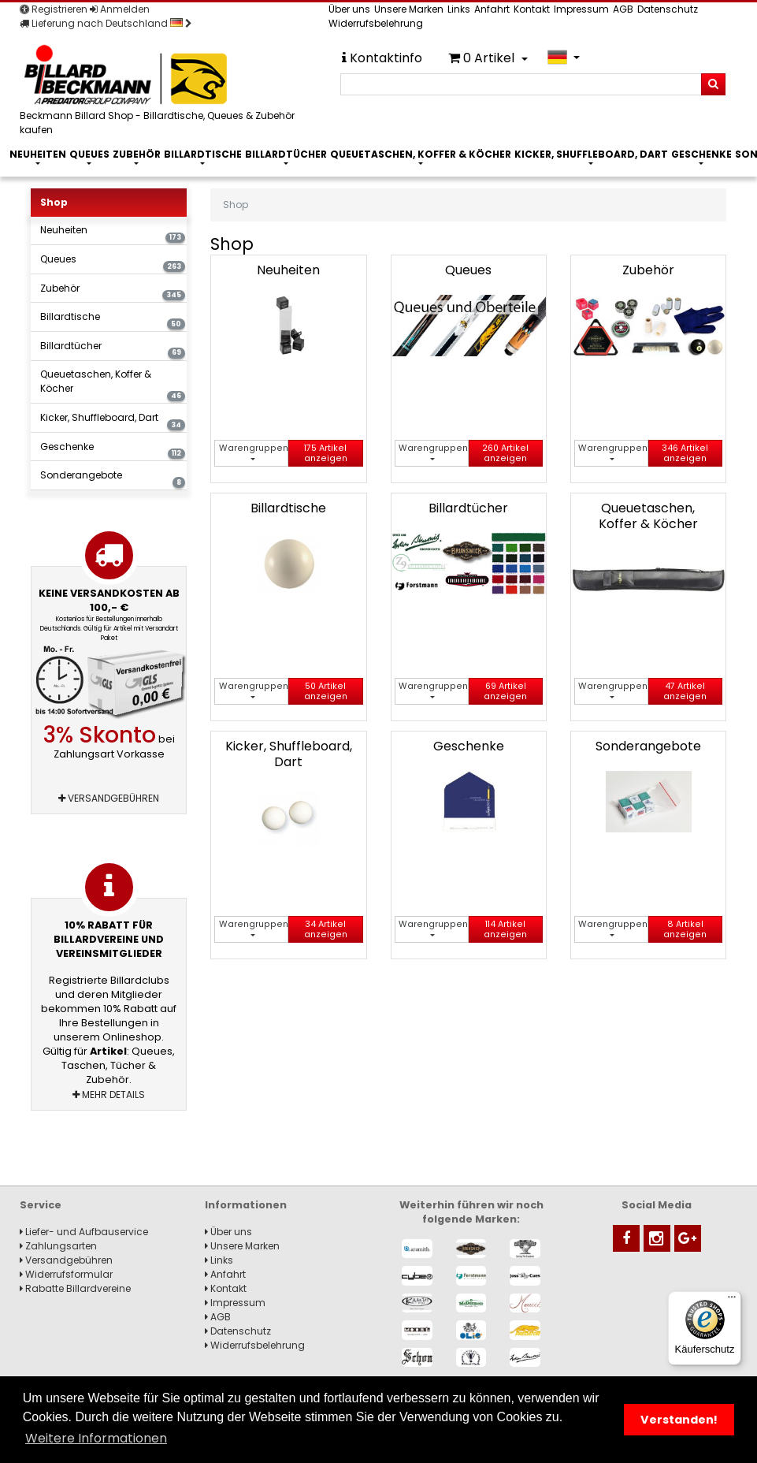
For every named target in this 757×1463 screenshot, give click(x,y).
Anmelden (120, 9)
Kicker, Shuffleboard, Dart (591, 154)
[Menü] (731, 1300)
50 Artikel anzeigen (325, 691)
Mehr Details (108, 1094)
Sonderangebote (113, 478)
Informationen (246, 1205)
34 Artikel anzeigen (325, 929)
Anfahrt (492, 9)
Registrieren (53, 9)
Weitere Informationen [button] (96, 1438)
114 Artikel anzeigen (505, 929)
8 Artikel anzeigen (685, 929)
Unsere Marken (408, 9)
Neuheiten (37, 154)
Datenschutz (667, 9)
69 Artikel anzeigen (505, 691)
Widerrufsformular (66, 1274)
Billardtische (203, 154)
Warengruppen (253, 448)
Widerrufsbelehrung (375, 23)
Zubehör (137, 154)
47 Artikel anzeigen (685, 691)
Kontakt (532, 9)
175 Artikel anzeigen (325, 453)
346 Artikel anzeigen (685, 453)
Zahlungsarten (58, 1246)
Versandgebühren (108, 798)
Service (40, 1205)
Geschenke (701, 154)
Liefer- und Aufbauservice (84, 1231)
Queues (89, 154)
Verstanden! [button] (679, 1420)
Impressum (581, 9)
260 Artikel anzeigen (505, 453)
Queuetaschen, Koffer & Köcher (420, 154)
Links (458, 9)
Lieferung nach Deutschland (106, 23)
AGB (623, 9)
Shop (54, 202)
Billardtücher (286, 154)
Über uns (349, 9)
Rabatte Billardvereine (75, 1288)
